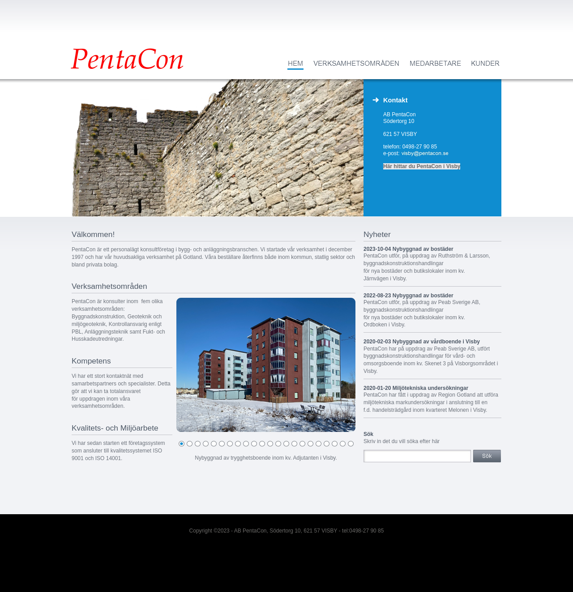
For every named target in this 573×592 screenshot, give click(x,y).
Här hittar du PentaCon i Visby (421, 166)
